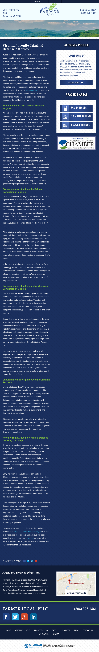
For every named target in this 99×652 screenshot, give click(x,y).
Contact (30, 538)
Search (65, 1)
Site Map (56, 634)
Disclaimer (43, 634)
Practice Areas (41, 630)
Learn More (73, 82)
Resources (65, 630)
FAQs (54, 630)
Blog (76, 630)
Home (8, 630)
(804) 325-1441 (88, 13)
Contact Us (88, 630)
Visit (58, 1)
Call (45, 1)
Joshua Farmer (32, 90)
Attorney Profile (22, 630)
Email (51, 1)
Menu (37, 2)
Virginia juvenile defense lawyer (27, 531)
